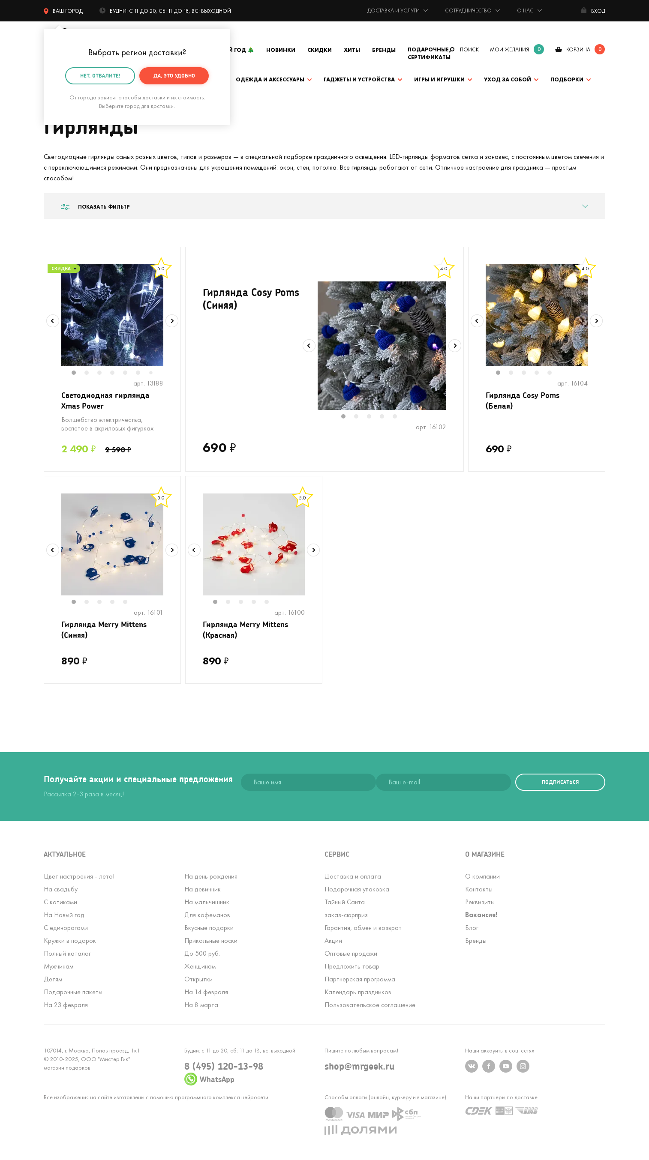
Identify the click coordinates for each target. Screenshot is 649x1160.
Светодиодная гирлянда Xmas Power (105, 400)
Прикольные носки (210, 940)
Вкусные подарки (209, 927)
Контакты (479, 889)
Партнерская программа (359, 979)
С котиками (60, 901)
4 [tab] (116, 373)
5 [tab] (129, 373)
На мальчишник (206, 901)
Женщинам (200, 966)
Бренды (384, 50)
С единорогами (66, 927)
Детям (53, 979)
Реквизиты (480, 901)
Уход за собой (507, 79)
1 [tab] (78, 373)
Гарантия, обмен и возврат (363, 927)
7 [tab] (154, 373)
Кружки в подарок (70, 940)
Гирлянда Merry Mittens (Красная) (245, 629)
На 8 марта (201, 1004)
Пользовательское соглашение (369, 1004)
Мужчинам (58, 966)
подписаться (560, 782)
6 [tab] (142, 373)
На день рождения (210, 876)
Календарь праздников (357, 991)
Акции (333, 940)
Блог (471, 927)
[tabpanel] (112, 315)
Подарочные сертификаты (429, 53)
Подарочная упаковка (356, 889)
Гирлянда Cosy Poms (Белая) (522, 400)
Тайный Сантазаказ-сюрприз (346, 908)
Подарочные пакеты (73, 991)
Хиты (352, 50)
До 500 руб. (202, 953)
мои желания (509, 49)
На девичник (202, 889)
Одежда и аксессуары (270, 79)
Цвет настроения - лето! (79, 876)
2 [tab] (91, 373)
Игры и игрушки (439, 79)
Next (171, 320)
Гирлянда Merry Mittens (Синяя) (104, 629)
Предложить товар (351, 966)
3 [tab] (103, 373)
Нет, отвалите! (100, 75)
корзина (578, 49)
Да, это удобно (174, 75)
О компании (482, 876)
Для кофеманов (207, 914)
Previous (52, 320)
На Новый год (64, 914)
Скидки (319, 50)
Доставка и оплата (352, 876)
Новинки (280, 50)
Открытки (198, 979)
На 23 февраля (66, 1004)
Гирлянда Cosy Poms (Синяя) (251, 298)
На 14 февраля (206, 991)
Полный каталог (67, 953)
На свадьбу (61, 889)
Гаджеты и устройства (359, 79)
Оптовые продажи (350, 953)
